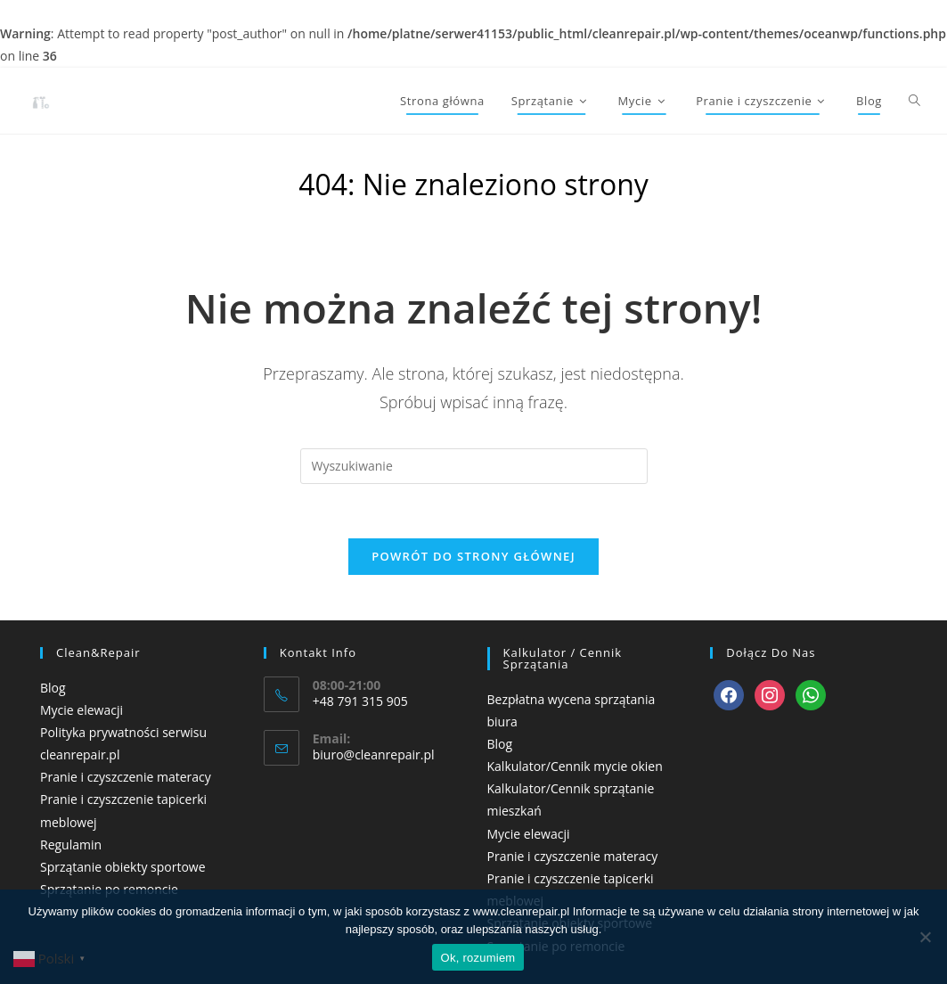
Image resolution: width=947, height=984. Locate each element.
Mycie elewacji (81, 709)
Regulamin (71, 844)
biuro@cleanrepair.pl (374, 754)
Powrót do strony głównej (473, 556)
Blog (53, 687)
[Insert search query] (474, 466)
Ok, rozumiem (478, 957)
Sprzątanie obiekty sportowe (123, 866)
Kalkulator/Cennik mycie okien (575, 766)
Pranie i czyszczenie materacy (125, 776)
